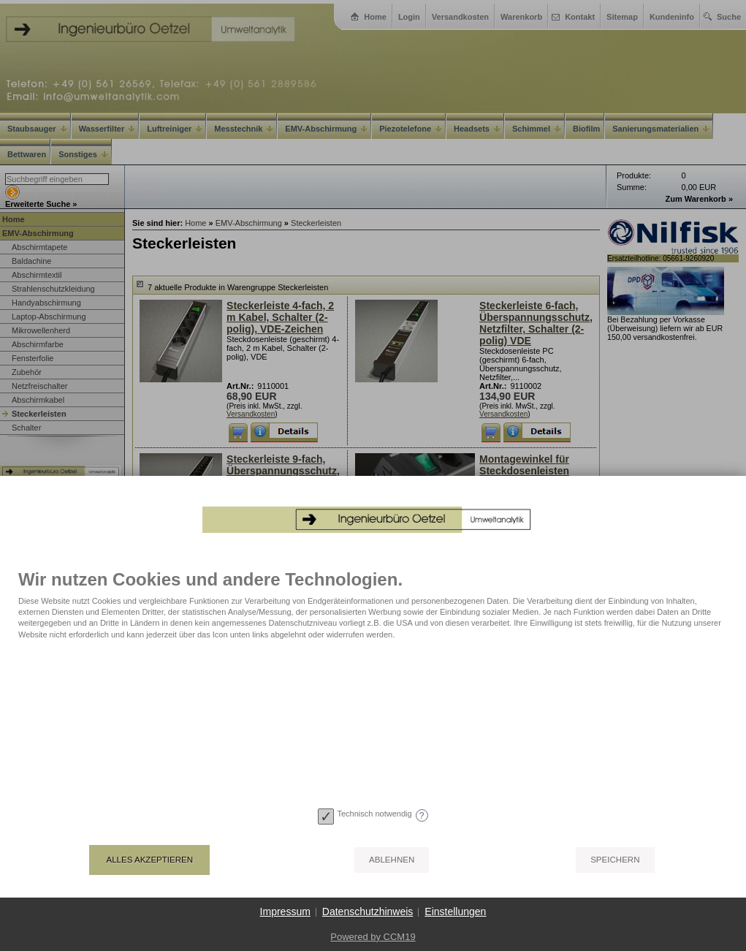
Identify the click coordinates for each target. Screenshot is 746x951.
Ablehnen (391, 859)
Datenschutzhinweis (368, 911)
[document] (373, 686)
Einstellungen (455, 911)
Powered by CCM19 (372, 936)
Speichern (614, 859)
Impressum (285, 911)
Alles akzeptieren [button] (149, 859)
